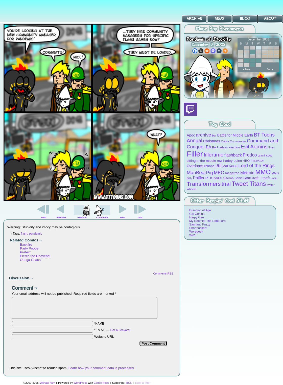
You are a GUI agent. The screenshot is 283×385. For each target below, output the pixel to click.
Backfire (26, 244)
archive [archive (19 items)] (203, 135)
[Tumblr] (219, 50)
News (219, 19)
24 (258, 60)
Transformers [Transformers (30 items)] (204, 183)
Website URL (104, 336)
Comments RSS (163, 273)
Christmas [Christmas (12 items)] (211, 141)
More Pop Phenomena (219, 29)
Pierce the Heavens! (35, 256)
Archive (194, 19)
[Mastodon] (213, 50)
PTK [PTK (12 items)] (209, 178)
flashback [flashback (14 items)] (233, 155)
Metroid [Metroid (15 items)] (247, 172)
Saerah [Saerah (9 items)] (228, 178)
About (270, 19)
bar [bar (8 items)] (214, 135)
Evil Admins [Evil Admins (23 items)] (254, 146)
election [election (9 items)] (234, 147)
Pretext (25, 252)
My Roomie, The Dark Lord (207, 221)
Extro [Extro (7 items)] (271, 147)
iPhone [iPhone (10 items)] (209, 166)
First (43, 217)
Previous (61, 217)
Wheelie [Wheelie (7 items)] (192, 189)
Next (122, 217)
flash (24, 233)
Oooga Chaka (30, 260)
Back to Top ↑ (143, 382)
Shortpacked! (198, 228)
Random (81, 217)
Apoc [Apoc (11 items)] (191, 135)
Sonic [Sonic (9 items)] (238, 178)
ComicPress (101, 382)
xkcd (192, 235)
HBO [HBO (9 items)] (246, 161)
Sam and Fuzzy (199, 224)
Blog (245, 19)
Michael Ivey (47, 382)
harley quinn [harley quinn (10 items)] (232, 161)
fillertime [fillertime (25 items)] (214, 154)
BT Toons (38, 11)
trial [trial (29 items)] (226, 184)
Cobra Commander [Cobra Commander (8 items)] (233, 141)
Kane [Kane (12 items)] (233, 166)
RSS (129, 382)
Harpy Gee (196, 217)
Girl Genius (196, 214)
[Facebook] (194, 50)
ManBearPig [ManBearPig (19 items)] (200, 172)
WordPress (80, 382)
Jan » (270, 69)
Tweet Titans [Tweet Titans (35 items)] (248, 183)
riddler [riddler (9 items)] (218, 178)
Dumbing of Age (200, 210)
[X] (200, 50)
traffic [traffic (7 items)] (274, 178)
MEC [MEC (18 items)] (219, 172)
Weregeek (196, 231)
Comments (102, 211)
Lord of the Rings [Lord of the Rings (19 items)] (256, 165)
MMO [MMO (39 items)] (263, 171)
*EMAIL (112, 330)
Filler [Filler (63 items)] (195, 154)
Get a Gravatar (120, 330)
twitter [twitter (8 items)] (271, 184)
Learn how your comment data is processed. (101, 368)
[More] (225, 50)
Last (140, 217)
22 (246, 60)
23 (252, 60)
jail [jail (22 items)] (219, 165)
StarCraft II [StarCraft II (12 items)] (252, 178)
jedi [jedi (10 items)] (225, 166)
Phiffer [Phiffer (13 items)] (198, 178)
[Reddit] (206, 50)
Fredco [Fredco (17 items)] (250, 154)
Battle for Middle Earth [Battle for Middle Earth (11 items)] (235, 135)
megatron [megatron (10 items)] (232, 173)
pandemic (35, 233)
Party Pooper (30, 248)
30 (252, 65)
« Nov (246, 69)
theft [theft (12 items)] (266, 178)
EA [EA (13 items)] (208, 147)
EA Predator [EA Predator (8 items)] (220, 147)
